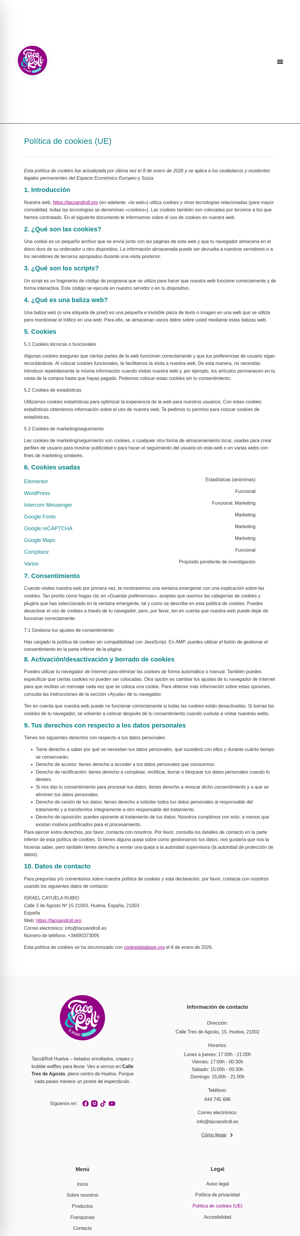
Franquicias (82, 1217)
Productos (82, 1206)
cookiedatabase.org (144, 947)
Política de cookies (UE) (217, 1205)
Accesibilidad (217, 1217)
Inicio (82, 1184)
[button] (280, 62)
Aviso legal (217, 1183)
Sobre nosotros (82, 1195)
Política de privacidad (217, 1194)
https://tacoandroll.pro (75, 202)
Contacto (82, 1228)
